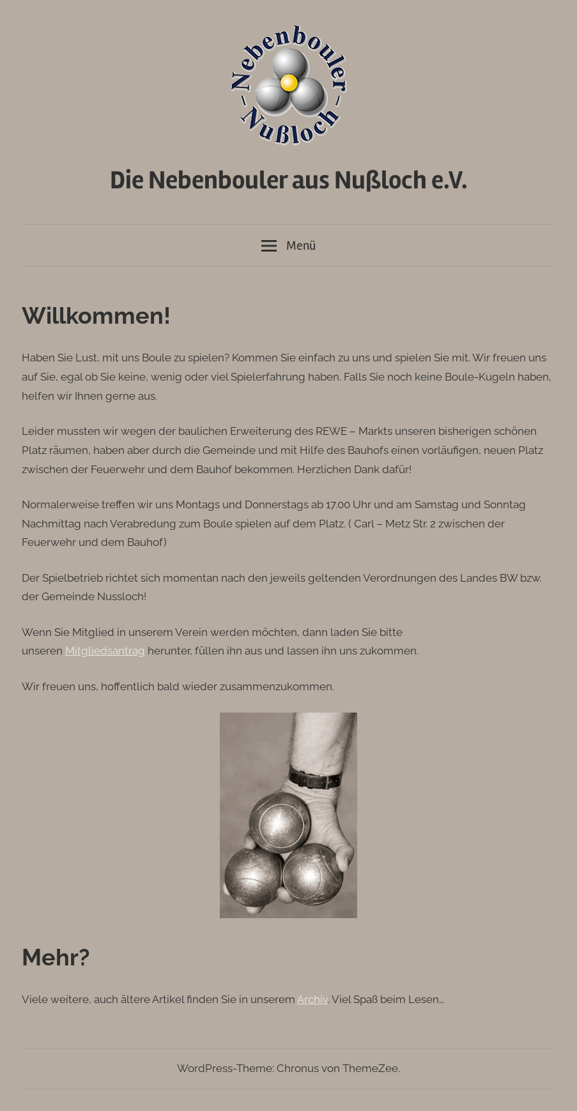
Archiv (312, 999)
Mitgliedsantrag (105, 650)
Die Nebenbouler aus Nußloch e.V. (289, 180)
